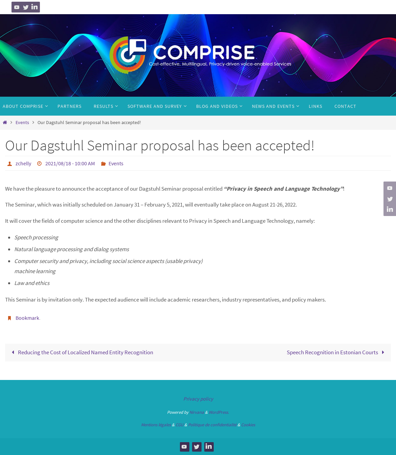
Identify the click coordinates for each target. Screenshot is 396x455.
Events (22, 122)
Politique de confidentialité (212, 425)
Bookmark (27, 317)
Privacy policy (198, 399)
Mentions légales (156, 425)
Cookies (248, 425)
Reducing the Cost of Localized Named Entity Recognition (81, 352)
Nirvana (196, 412)
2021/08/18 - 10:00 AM (70, 163)
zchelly (23, 163)
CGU (179, 425)
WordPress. (219, 412)
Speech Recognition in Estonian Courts (337, 352)
